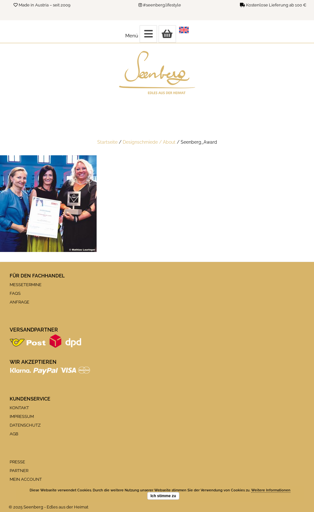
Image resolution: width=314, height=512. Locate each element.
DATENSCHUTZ (25, 425)
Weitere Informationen (270, 490)
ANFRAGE (19, 302)
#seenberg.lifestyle (162, 5)
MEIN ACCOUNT (26, 479)
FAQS (15, 293)
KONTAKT (19, 407)
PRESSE (17, 461)
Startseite (107, 142)
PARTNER (19, 470)
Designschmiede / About (149, 142)
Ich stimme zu (163, 496)
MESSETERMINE (26, 284)
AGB (14, 433)
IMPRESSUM (22, 416)
